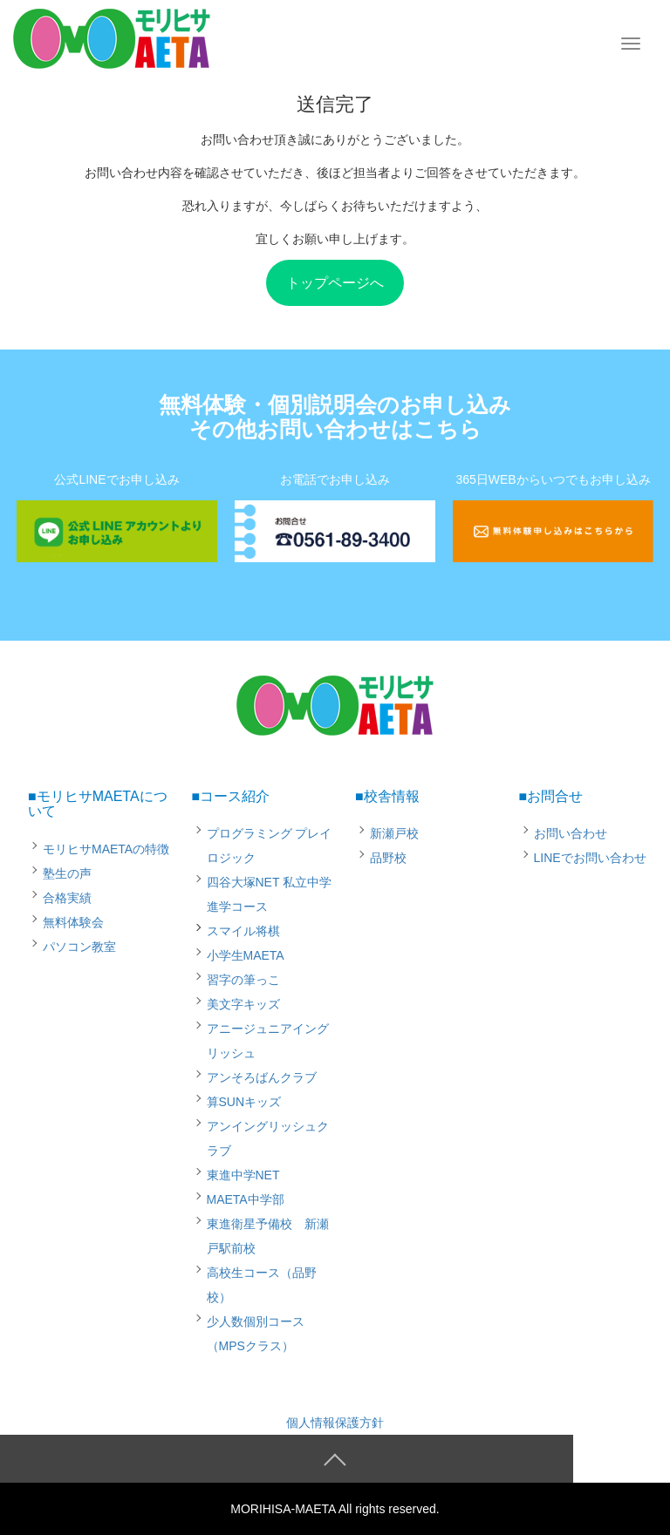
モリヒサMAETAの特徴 (106, 849)
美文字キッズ (243, 1004)
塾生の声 (67, 873)
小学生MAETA (245, 955)
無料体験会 (73, 922)
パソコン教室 (79, 947)
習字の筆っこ (243, 980)
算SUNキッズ (244, 1102)
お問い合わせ (570, 833)
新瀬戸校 (394, 833)
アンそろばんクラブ (262, 1077)
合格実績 (67, 898)
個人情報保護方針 (335, 1423)
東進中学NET (243, 1175)
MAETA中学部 (245, 1199)
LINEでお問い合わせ (590, 858)
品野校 (388, 858)
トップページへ (335, 282)
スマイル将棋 (243, 931)
